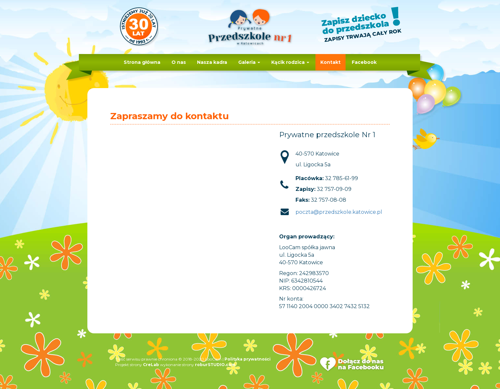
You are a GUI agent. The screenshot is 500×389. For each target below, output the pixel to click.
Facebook (364, 62)
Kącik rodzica (290, 62)
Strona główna (142, 62)
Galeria (249, 62)
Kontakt (330, 62)
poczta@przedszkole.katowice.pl (338, 212)
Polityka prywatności (247, 359)
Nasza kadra (212, 62)
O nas (178, 62)
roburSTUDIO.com (215, 364)
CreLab (151, 364)
